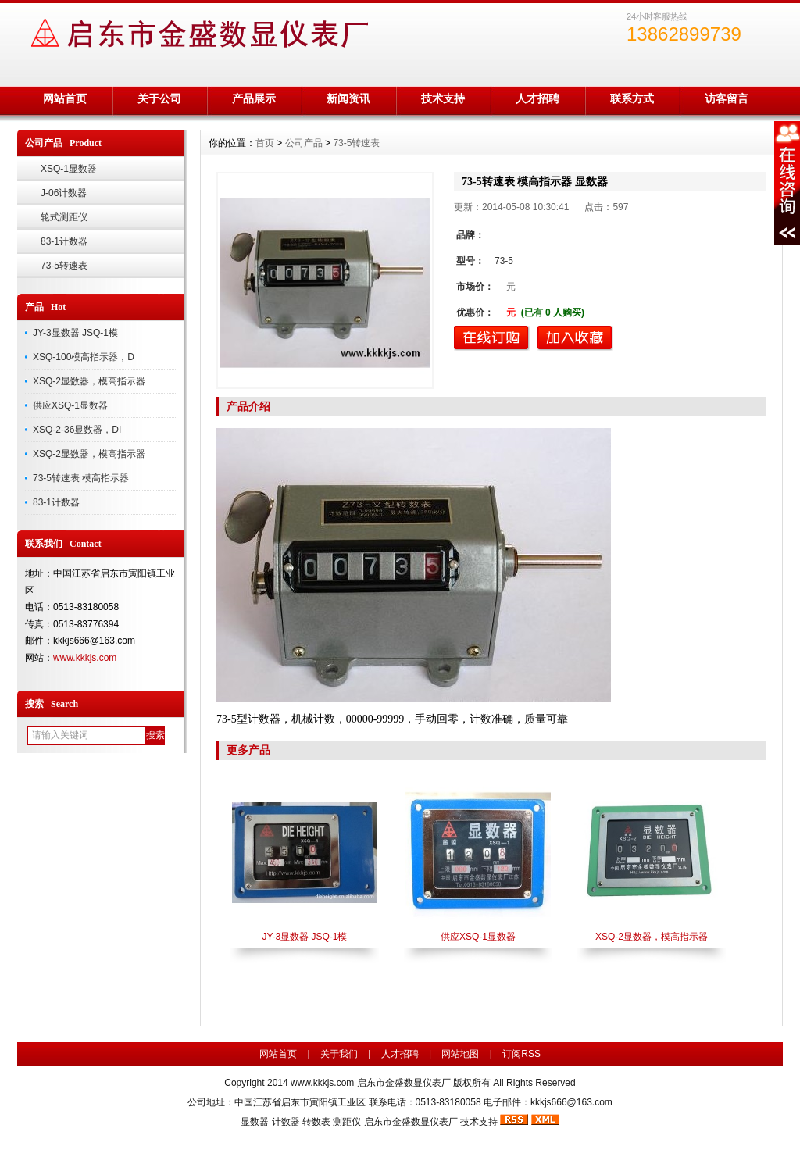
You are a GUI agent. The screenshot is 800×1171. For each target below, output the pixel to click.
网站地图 (460, 1053)
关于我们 (339, 1053)
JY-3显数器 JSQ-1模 (75, 332)
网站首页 (65, 98)
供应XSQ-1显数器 (70, 405)
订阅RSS (521, 1053)
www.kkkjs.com (84, 657)
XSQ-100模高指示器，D (83, 357)
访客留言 (726, 98)
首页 (264, 142)
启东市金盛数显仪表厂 (411, 1121)
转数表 (316, 1121)
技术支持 (443, 98)
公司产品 (304, 142)
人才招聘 (537, 98)
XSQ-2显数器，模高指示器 (89, 381)
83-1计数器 (64, 241)
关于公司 (159, 98)
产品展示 (254, 98)
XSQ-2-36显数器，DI (77, 429)
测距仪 (347, 1121)
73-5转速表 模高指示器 (81, 478)
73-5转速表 (64, 265)
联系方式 (632, 98)
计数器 (286, 1121)
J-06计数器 (64, 192)
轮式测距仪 (64, 217)
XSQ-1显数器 (69, 168)
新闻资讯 (348, 98)
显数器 (255, 1121)
